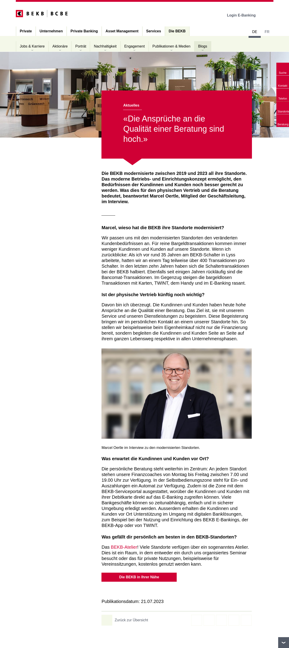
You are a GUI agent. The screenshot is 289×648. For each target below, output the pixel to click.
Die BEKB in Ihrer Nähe (139, 577)
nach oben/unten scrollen (283, 642)
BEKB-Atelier (124, 547)
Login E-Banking (244, 15)
